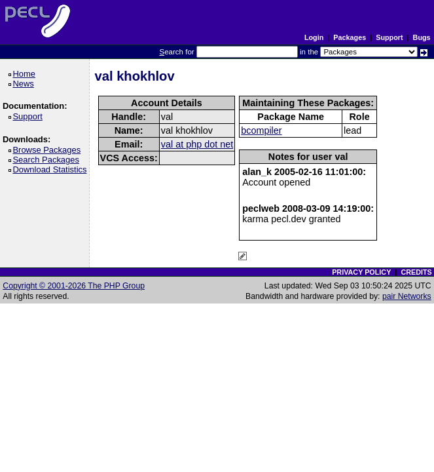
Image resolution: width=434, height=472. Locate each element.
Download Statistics (51, 169)
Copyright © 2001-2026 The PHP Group (74, 285)
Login (313, 37)
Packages (349, 37)
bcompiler (261, 130)
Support (389, 37)
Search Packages (47, 160)
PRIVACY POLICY (361, 272)
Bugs (422, 37)
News (25, 83)
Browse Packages (48, 150)
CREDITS (416, 272)
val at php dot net (197, 144)
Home (25, 74)
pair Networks (406, 296)
